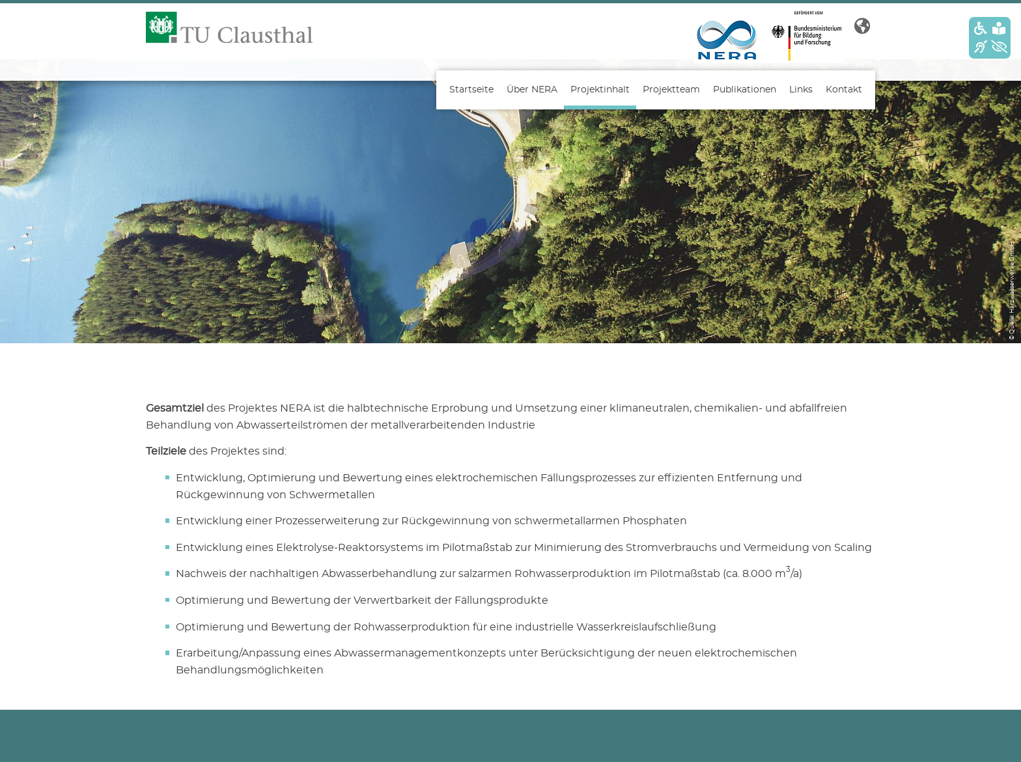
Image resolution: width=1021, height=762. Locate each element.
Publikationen (744, 89)
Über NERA (532, 89)
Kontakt (844, 89)
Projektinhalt (600, 89)
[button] (862, 26)
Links (801, 89)
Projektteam (671, 89)
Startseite (471, 89)
